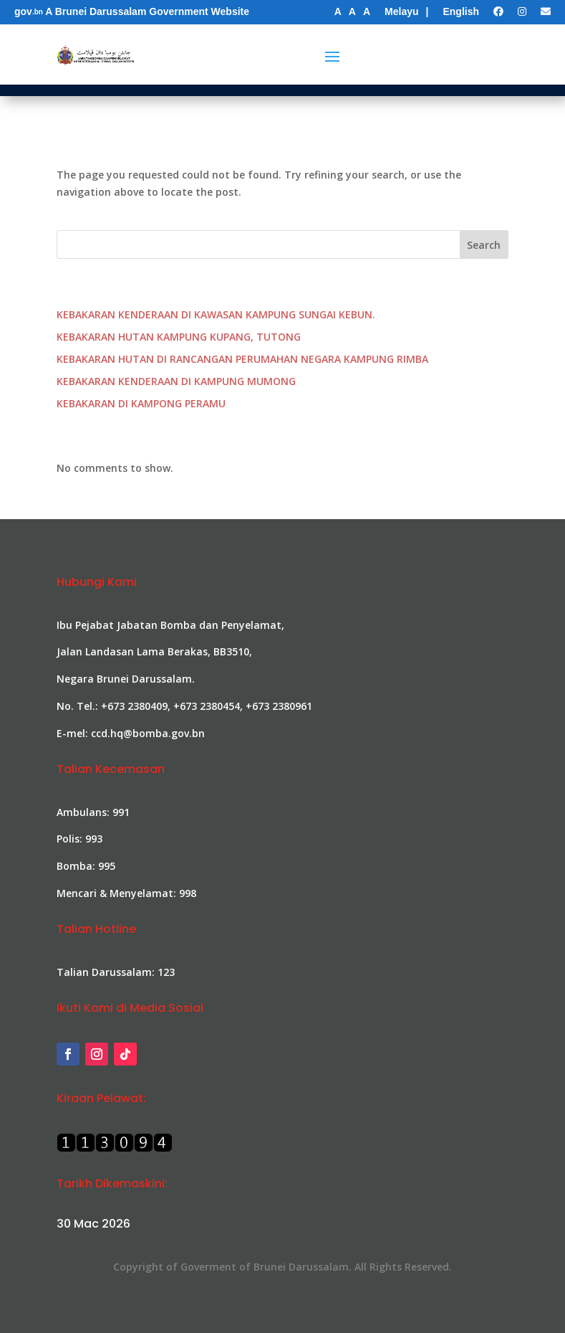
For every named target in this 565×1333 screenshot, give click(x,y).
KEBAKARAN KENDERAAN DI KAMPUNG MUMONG (176, 381)
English (461, 11)
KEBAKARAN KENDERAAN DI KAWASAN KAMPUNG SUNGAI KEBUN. (216, 314)
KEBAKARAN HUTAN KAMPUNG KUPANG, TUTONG (179, 336)
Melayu (401, 11)
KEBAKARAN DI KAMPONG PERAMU (141, 403)
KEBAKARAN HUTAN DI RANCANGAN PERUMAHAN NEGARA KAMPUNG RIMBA (242, 359)
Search (484, 245)
